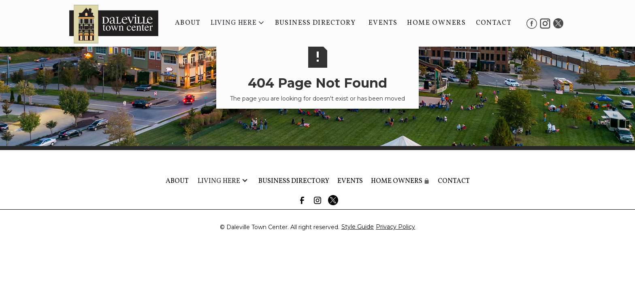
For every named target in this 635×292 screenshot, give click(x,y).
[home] (109, 23)
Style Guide (357, 226)
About (188, 23)
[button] (237, 23)
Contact (493, 23)
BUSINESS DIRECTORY (315, 23)
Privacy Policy (395, 226)
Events (383, 23)
